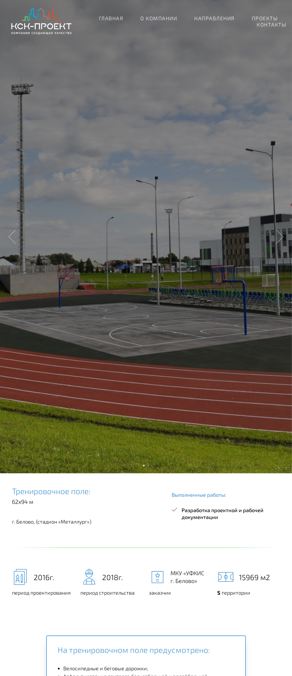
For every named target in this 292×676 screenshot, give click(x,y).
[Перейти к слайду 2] (148, 465)
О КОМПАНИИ (158, 18)
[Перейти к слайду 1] (144, 465)
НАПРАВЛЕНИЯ (214, 18)
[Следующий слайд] (279, 237)
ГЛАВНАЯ (111, 18)
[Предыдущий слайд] (12, 237)
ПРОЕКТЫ (265, 18)
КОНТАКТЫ (271, 24)
